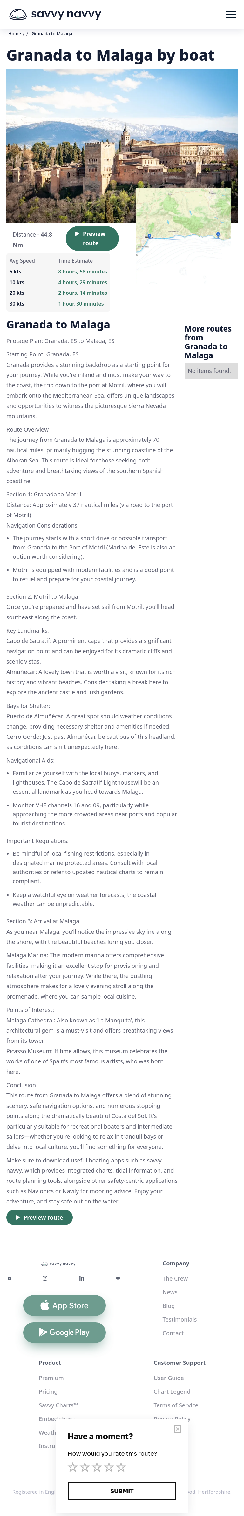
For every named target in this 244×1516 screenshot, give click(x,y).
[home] (55, 14)
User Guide (169, 1378)
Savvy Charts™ (58, 1405)
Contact (173, 1333)
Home (14, 33)
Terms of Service (176, 1405)
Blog (169, 1306)
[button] (231, 14)
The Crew (175, 1278)
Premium (51, 1378)
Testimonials (180, 1319)
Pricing (48, 1391)
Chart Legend (172, 1391)
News (170, 1292)
